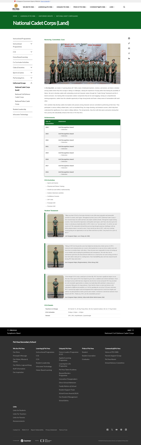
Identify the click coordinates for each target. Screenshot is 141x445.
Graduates (85, 359)
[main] (70, 174)
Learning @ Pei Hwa (45, 7)
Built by (44, 440)
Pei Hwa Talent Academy (67, 370)
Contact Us (16, 430)
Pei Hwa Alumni (110, 359)
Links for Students (19, 410)
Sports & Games (22, 72)
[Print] (128, 38)
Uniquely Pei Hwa (63, 7)
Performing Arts (22, 78)
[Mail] (128, 47)
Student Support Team (67, 390)
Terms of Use (63, 430)
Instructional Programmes (22, 39)
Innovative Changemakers (68, 379)
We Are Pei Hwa (28, 7)
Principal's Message (20, 356)
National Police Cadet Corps (22, 102)
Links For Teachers (19, 414)
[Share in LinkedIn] (128, 57)
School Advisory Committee (114, 363)
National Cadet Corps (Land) (22, 88)
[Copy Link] (128, 43)
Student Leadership (19, 109)
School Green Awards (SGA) (68, 393)
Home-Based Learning (44, 370)
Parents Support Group (113, 356)
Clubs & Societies (22, 67)
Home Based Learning (20, 57)
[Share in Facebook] (128, 52)
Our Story (16, 352)
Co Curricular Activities (21, 62)
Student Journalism (88, 356)
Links (111, 7)
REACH (24, 430)
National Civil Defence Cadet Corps (22, 95)
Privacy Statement (51, 430)
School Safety (64, 400)
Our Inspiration (18, 372)
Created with (23, 440)
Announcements (19, 421)
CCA (37, 359)
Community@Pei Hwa (97, 7)
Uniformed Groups (22, 83)
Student (85, 352)
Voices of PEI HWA (111, 352)
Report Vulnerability (37, 430)
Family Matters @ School (67, 386)
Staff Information (19, 369)
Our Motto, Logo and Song (22, 365)
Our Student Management (68, 397)
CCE (22, 52)
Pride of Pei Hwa (79, 7)
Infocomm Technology (20, 114)
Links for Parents (19, 417)
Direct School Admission (67, 383)
